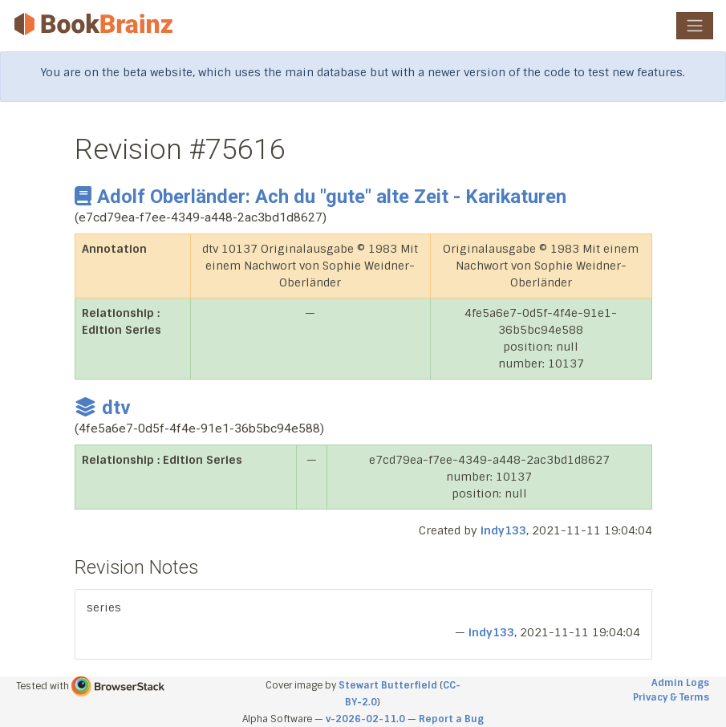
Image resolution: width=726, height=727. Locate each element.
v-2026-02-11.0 (365, 719)
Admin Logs (680, 682)
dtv (103, 407)
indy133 (503, 530)
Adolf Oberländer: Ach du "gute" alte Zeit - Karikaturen (320, 196)
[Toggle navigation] (694, 25)
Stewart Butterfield (388, 685)
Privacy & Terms (671, 697)
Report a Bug (451, 719)
